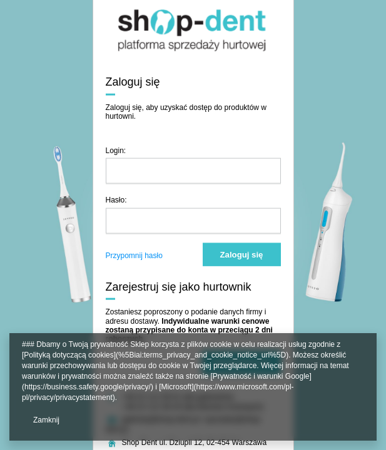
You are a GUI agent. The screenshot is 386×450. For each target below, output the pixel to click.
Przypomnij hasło (134, 255)
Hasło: (116, 200)
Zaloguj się (241, 254)
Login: (116, 150)
